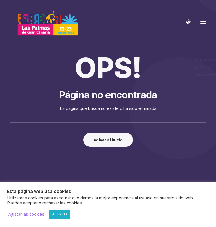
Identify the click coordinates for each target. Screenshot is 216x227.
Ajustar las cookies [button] (26, 214)
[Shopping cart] (186, 21)
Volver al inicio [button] (108, 139)
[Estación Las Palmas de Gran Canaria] (44, 22)
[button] (203, 21)
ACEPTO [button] (59, 214)
